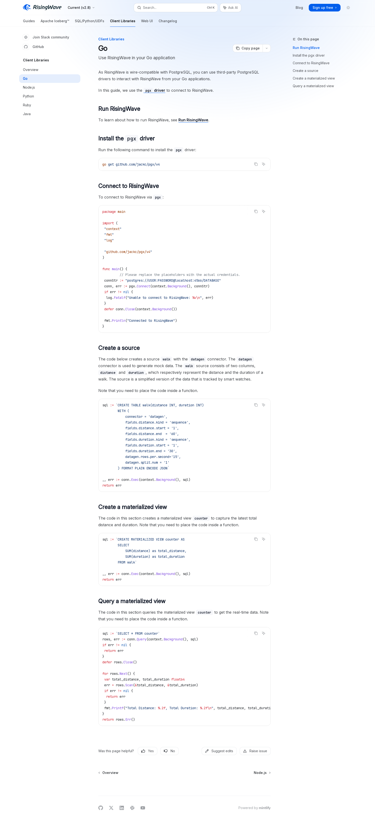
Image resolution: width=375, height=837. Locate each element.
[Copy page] (248, 48)
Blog (299, 7)
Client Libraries (122, 23)
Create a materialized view (314, 78)
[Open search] (176, 7)
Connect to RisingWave (311, 63)
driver (154, 90)
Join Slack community (46, 37)
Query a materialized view (313, 86)
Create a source (305, 71)
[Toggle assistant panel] (230, 7)
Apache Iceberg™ (55, 23)
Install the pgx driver (309, 55)
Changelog (168, 23)
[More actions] (267, 48)
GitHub (33, 47)
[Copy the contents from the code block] (256, 164)
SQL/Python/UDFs (89, 23)
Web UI (147, 23)
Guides (29, 23)
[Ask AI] (263, 164)
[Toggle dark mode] (348, 7)
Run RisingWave (306, 48)
